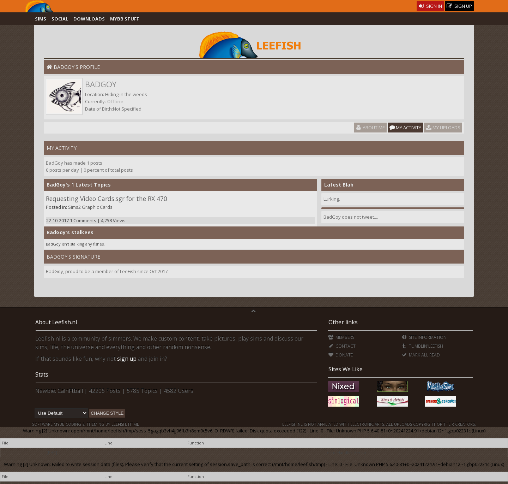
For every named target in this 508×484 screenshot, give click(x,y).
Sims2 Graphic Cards (90, 207)
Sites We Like (345, 369)
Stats (41, 374)
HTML (133, 424)
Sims (40, 19)
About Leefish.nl (56, 322)
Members (341, 337)
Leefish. (119, 424)
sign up (127, 358)
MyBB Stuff (124, 19)
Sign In (430, 6)
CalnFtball (70, 391)
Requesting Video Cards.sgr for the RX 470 (106, 198)
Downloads (89, 19)
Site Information (423, 337)
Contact (341, 346)
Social (60, 19)
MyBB (59, 424)
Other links (343, 322)
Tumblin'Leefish (422, 346)
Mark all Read (420, 355)
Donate (340, 355)
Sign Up (459, 6)
